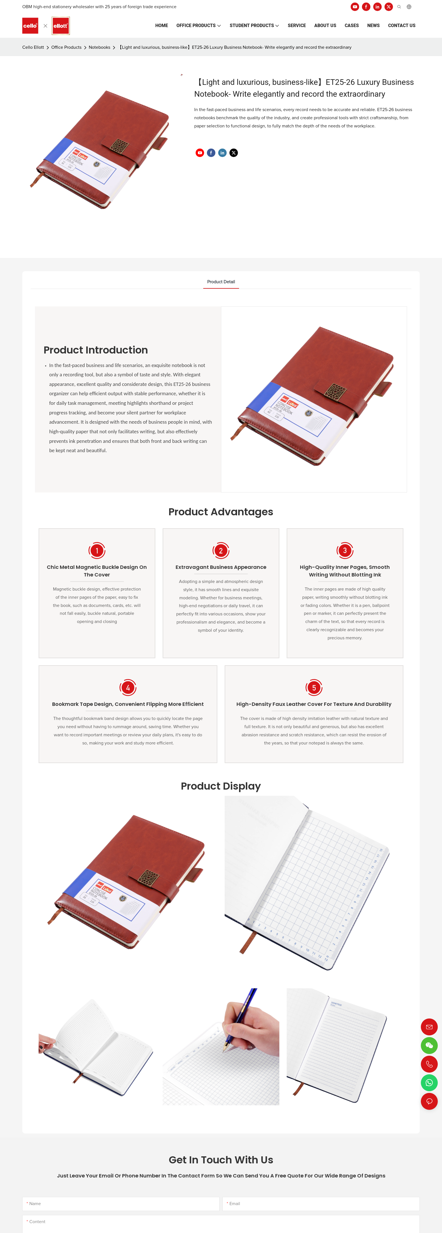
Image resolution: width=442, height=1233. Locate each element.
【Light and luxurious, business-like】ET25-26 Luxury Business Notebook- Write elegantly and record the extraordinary (235, 47)
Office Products (66, 47)
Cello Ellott (33, 47)
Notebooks (99, 47)
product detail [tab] (221, 282)
